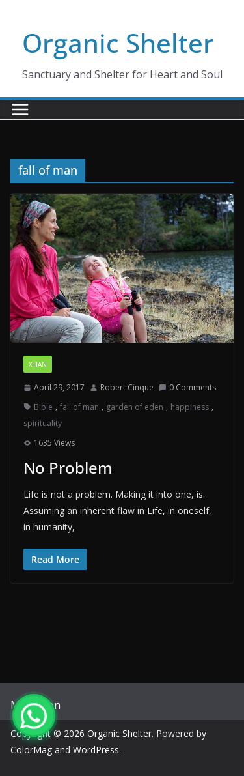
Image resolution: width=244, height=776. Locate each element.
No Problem (68, 467)
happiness (189, 406)
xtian (38, 364)
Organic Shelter (118, 43)
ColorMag (31, 749)
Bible (43, 406)
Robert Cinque (127, 387)
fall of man (79, 406)
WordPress (96, 749)
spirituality (42, 423)
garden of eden (134, 406)
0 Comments (187, 387)
